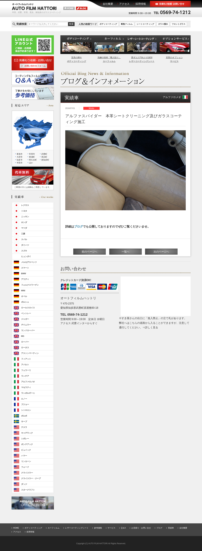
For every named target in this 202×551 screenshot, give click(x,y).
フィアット (26, 359)
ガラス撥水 (163, 24)
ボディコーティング (108, 24)
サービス (111, 528)
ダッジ (24, 484)
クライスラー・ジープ (31, 478)
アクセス (17, 532)
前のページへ (89, 251)
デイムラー (26, 325)
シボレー (25, 438)
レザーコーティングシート (77, 528)
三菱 (23, 234)
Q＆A (123, 528)
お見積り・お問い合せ (141, 528)
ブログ (78, 226)
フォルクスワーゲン (30, 285)
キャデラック (27, 433)
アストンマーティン (30, 353)
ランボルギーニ (28, 393)
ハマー (24, 456)
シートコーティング (145, 24)
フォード (25, 467)
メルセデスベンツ (29, 262)
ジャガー (25, 319)
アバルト (25, 364)
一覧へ (125, 251)
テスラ (24, 427)
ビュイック (26, 450)
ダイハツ (25, 245)
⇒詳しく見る (150, 327)
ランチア (25, 376)
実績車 (171, 528)
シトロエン (26, 410)
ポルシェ (25, 302)
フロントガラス (178, 24)
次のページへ (161, 251)
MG (22, 336)
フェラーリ (26, 370)
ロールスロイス (28, 308)
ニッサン (25, 216)
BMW (23, 273)
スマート (25, 268)
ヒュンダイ (26, 256)
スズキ (24, 251)
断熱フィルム (127, 24)
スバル (24, 239)
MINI (23, 290)
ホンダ (24, 222)
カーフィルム (53, 528)
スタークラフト (28, 490)
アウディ (25, 279)
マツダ (24, 228)
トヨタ (24, 211)
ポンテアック (27, 444)
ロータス (25, 347)
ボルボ (24, 416)
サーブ (24, 421)
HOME (16, 528)
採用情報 (30, 532)
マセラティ (26, 387)
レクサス (25, 205)
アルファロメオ (175, 97)
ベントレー (26, 313)
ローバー (25, 342)
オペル (24, 296)
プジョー (25, 404)
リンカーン (26, 461)
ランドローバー (28, 330)
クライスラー (27, 473)
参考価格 (98, 528)
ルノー (24, 399)
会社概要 (183, 528)
